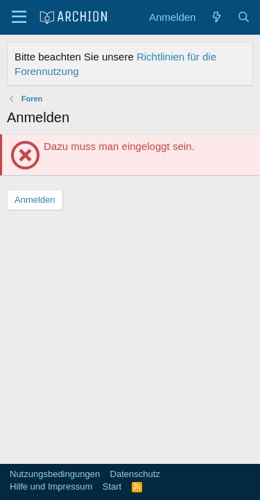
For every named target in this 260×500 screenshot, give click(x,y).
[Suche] (243, 17)
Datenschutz (135, 474)
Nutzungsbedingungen (55, 474)
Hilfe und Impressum (51, 486)
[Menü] (19, 17)
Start (112, 486)
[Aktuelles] (215, 17)
